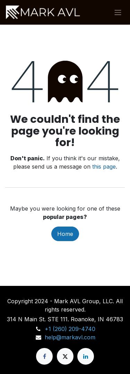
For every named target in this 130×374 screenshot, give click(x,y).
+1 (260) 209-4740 (70, 328)
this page (104, 166)
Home (65, 233)
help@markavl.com (70, 337)
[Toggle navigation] (118, 12)
